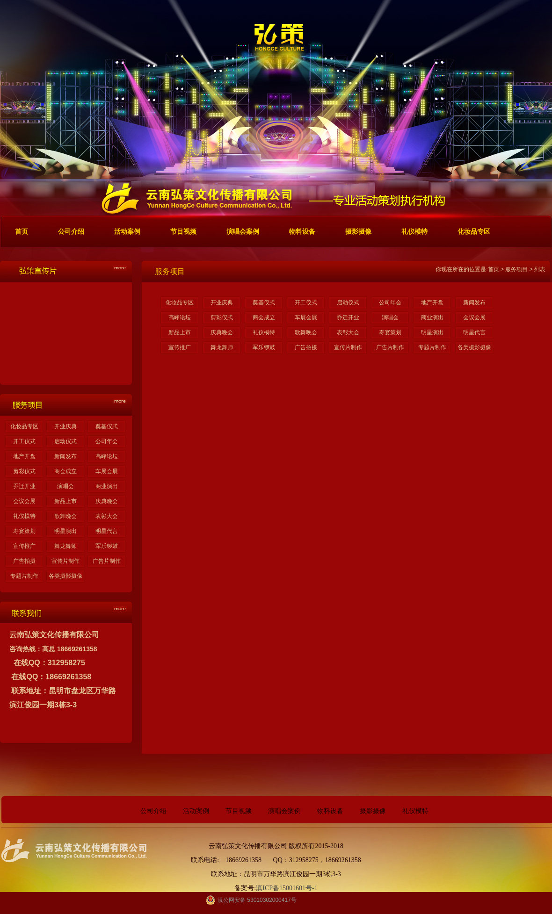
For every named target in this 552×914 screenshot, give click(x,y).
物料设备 (330, 810)
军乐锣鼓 (106, 546)
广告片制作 (107, 561)
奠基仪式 (106, 426)
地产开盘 (24, 456)
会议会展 (24, 501)
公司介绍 (153, 810)
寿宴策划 (24, 531)
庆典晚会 (106, 501)
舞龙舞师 (65, 546)
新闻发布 (65, 456)
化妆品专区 (24, 426)
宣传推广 (24, 546)
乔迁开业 (24, 486)
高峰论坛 (106, 456)
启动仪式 (65, 441)
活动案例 (196, 810)
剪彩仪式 (24, 471)
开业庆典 (65, 426)
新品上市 (65, 501)
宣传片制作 (65, 561)
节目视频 (238, 810)
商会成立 (65, 471)
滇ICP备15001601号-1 (286, 888)
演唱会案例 (284, 810)
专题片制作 (24, 576)
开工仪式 (24, 441)
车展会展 (106, 471)
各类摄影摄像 (65, 576)
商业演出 (106, 486)
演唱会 (65, 486)
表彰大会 (106, 516)
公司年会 (106, 441)
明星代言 (106, 531)
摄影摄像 (373, 810)
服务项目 (516, 269)
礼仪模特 (24, 516)
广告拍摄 (24, 561)
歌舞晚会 (65, 516)
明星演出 (65, 531)
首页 (493, 269)
